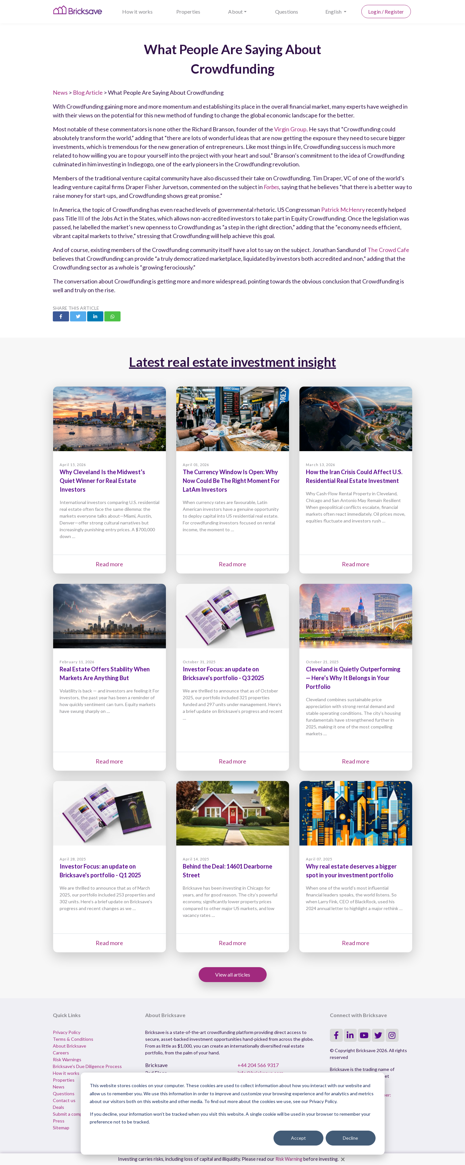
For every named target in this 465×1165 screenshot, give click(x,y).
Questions (286, 11)
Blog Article (88, 92)
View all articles (232, 974)
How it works (137, 11)
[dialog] (233, 1114)
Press (58, 1120)
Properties (188, 11)
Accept (298, 1138)
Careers (61, 1052)
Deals (58, 1107)
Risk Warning (288, 1159)
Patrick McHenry (343, 209)
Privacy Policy (66, 1032)
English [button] (334, 11)
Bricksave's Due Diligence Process (87, 1066)
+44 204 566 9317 (258, 1065)
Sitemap (61, 1127)
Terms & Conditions (73, 1039)
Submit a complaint (72, 1114)
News (60, 92)
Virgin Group (290, 129)
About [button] (235, 11)
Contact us (64, 1100)
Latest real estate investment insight (232, 362)
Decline (350, 1138)
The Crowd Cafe (388, 249)
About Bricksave (69, 1046)
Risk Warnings (67, 1059)
